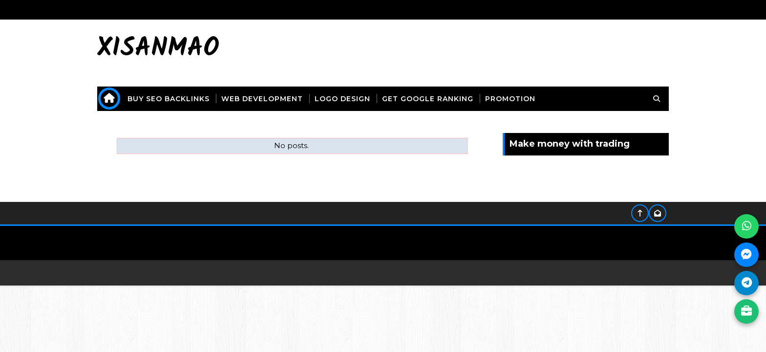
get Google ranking (427, 98)
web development (262, 98)
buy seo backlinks (169, 98)
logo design (342, 98)
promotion (510, 98)
